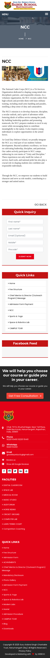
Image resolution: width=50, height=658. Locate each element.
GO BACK (41, 204)
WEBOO (41, 654)
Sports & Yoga (16, 316)
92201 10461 (23, 439)
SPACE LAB (7, 490)
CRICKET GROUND (10, 514)
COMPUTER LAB (9, 519)
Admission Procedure (12, 614)
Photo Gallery (9, 580)
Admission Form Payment (21, 304)
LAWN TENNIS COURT (12, 524)
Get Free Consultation (25, 396)
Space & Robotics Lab (19, 322)
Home (12, 283)
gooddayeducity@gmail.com (20, 454)
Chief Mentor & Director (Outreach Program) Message (25, 297)
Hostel (5, 609)
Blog (4, 623)
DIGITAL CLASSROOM (12, 485)
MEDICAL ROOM (10, 495)
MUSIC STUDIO (9, 499)
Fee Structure (16, 289)
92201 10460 (12, 439)
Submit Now (25, 256)
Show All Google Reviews (15, 464)
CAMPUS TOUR (16, 328)
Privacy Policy (25, 651)
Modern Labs (8, 604)
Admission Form (10, 557)
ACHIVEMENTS (9, 562)
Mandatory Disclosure (13, 575)
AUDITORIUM (8, 504)
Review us (8, 460)
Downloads (8, 628)
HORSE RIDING (9, 509)
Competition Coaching (13, 529)
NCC (12, 310)
